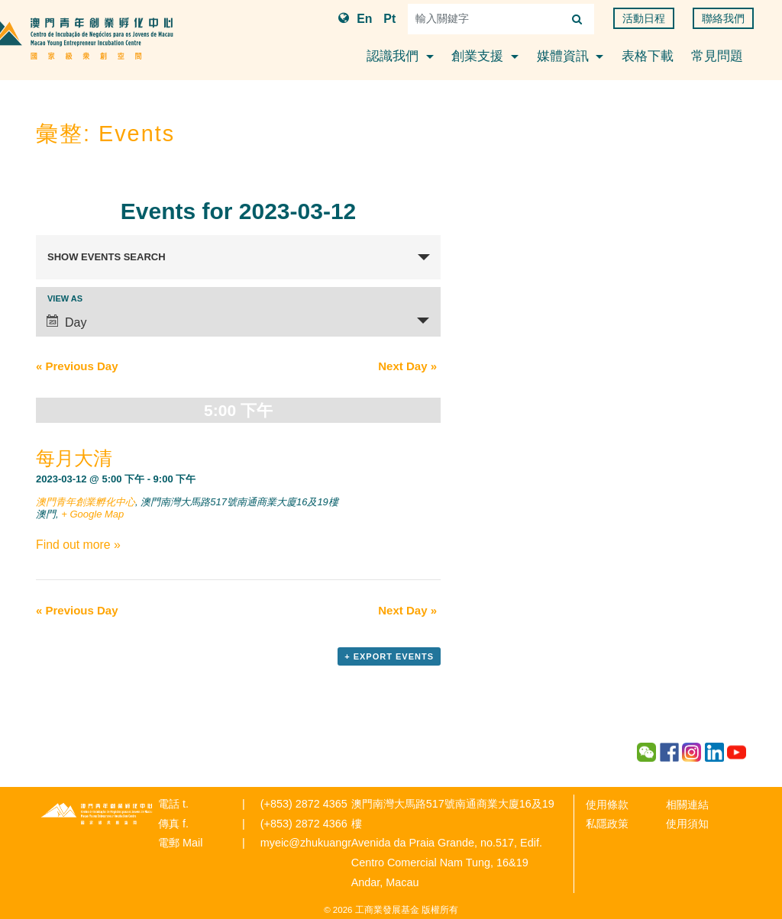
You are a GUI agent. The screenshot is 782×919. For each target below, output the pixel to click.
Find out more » (78, 544)
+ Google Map (92, 514)
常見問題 (717, 55)
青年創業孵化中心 (97, 814)
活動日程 (643, 18)
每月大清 (74, 458)
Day (66, 321)
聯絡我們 (723, 18)
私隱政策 (607, 823)
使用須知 (687, 823)
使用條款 (607, 804)
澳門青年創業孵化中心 (85, 502)
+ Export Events (389, 656)
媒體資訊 (565, 55)
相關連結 (687, 804)
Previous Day (77, 366)
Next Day (407, 366)
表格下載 (648, 55)
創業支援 (479, 55)
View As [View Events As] (64, 299)
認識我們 (394, 55)
